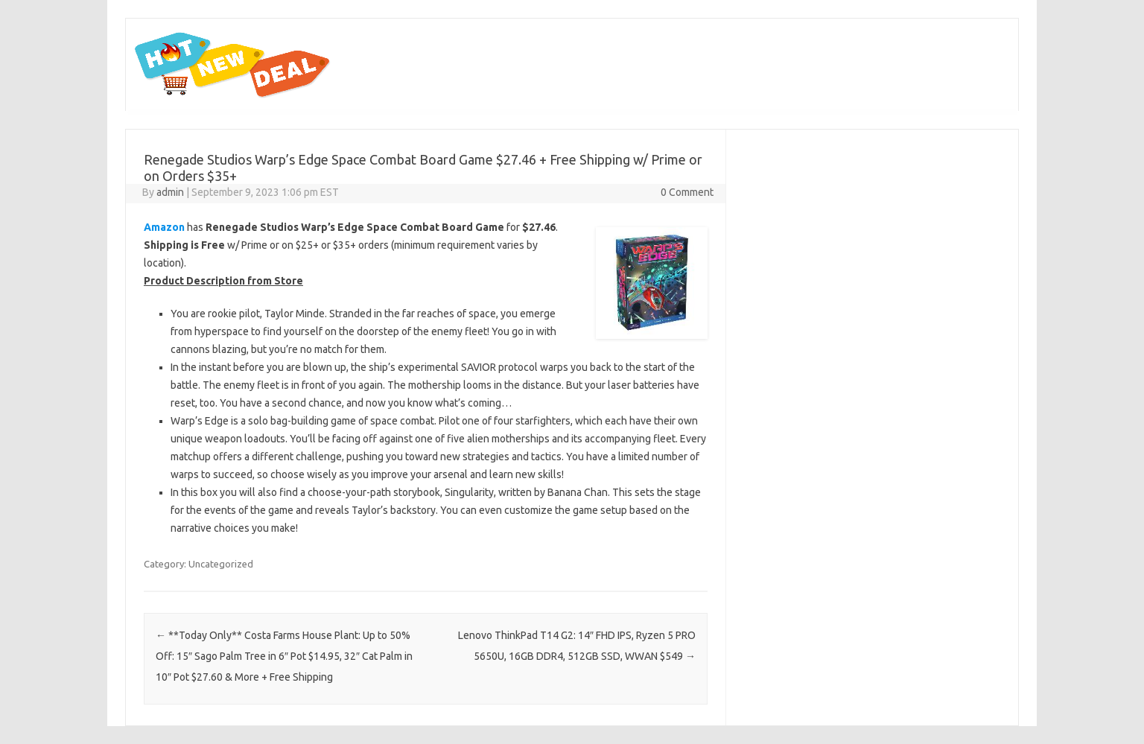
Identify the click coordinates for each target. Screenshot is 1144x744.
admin (170, 192)
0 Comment (687, 192)
